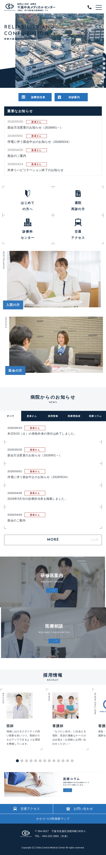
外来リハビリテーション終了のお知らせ (35, 170)
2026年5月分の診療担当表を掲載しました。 (37, 498)
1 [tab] (104, 54)
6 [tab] (104, 77)
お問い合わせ (79, 808)
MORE (53, 539)
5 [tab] (104, 72)
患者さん (32, 416)
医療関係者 (74, 416)
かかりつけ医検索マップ (52, 818)
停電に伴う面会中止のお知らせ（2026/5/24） (39, 141)
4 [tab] (104, 68)
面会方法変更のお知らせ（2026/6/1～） (35, 127)
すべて (11, 416)
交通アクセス (26, 809)
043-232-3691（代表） (55, 836)
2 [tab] (104, 59)
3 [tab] (104, 63)
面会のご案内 (16, 155)
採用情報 (53, 416)
